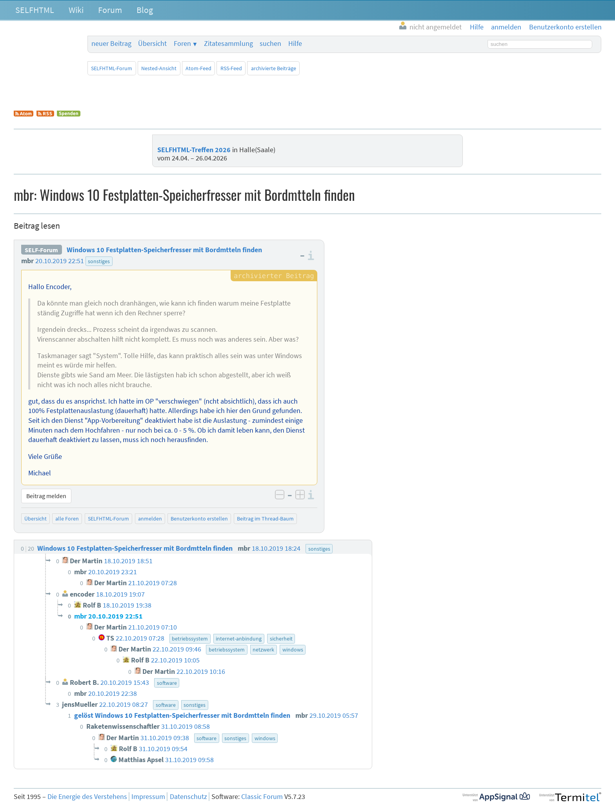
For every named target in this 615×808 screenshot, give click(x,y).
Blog (144, 9)
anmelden (150, 518)
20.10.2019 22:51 (59, 261)
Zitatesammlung (228, 43)
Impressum (148, 796)
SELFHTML (34, 9)
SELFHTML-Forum (111, 68)
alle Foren (67, 518)
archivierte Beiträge (273, 68)
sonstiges (99, 261)
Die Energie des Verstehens (87, 796)
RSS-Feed (231, 68)
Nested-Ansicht (158, 68)
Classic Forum (262, 796)
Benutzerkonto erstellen (199, 518)
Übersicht (152, 43)
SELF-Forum (41, 250)
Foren (182, 43)
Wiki (76, 9)
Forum (110, 9)
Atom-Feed (198, 68)
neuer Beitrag (111, 43)
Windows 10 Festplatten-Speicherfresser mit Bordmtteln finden (164, 250)
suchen (270, 43)
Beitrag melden (46, 496)
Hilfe (295, 43)
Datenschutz (188, 796)
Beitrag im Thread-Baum (265, 518)
